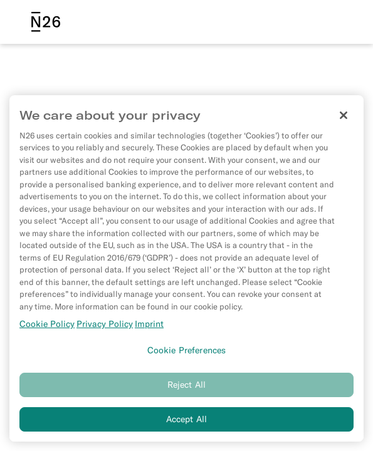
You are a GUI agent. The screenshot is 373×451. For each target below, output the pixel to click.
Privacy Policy (104, 325)
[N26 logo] (45, 22)
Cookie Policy (47, 325)
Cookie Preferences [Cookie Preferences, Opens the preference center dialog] (186, 351)
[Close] (343, 116)
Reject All (186, 386)
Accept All (186, 420)
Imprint (149, 325)
